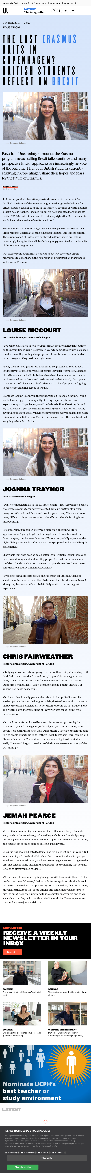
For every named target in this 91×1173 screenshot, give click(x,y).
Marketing (60, 1152)
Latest (30, 9)
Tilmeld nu (12, 952)
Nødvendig (14, 1152)
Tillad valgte (47, 1158)
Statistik (46, 1152)
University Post (10, 3)
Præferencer (30, 1152)
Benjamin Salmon (10, 186)
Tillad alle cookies (23, 1167)
